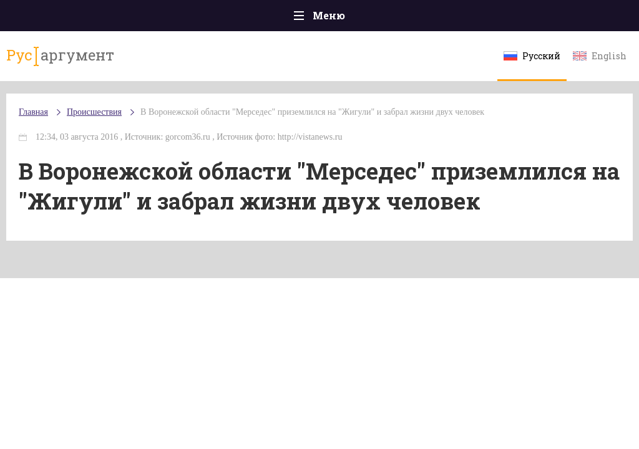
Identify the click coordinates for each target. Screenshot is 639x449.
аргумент (60, 55)
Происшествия (94, 112)
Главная (33, 112)
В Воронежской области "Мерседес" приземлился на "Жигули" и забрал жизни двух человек (312, 112)
